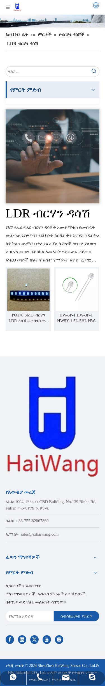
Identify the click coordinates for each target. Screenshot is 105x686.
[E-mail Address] (28, 616)
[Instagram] (59, 639)
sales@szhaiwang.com (40, 534)
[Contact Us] (52, 156)
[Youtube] (47, 639)
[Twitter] (34, 639)
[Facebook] (10, 639)
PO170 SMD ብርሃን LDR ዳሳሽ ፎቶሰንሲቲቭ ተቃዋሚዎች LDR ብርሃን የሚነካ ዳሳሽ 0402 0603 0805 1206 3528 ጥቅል (28, 318)
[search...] (47, 71)
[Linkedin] (22, 639)
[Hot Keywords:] (94, 71)
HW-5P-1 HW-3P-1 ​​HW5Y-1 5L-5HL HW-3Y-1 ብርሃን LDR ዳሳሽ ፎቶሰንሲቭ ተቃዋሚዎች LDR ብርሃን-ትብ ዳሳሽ (76, 318)
